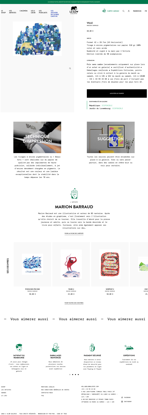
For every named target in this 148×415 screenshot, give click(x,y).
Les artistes (6, 386)
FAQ (42, 392)
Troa (65, 411)
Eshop (3, 383)
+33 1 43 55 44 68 (88, 386)
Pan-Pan (51, 411)
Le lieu (4, 392)
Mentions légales (47, 383)
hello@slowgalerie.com (90, 383)
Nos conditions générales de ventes (55, 386)
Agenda (3, 389)
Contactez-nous (47, 389)
